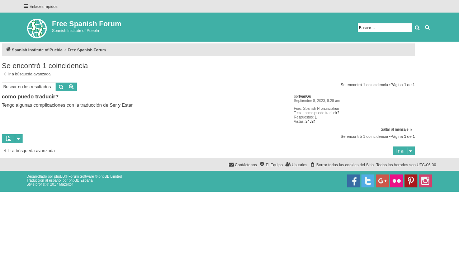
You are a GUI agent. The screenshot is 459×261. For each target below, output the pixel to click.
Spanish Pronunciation (321, 109)
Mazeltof (66, 184)
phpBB (59, 176)
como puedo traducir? (321, 113)
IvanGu (305, 96)
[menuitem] (342, 164)
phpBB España (80, 180)
